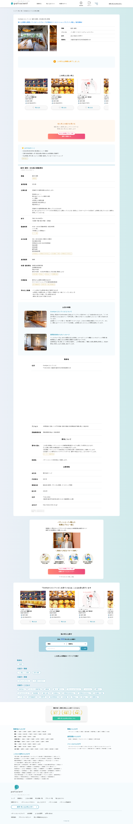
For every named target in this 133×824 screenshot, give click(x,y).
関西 (15, 731)
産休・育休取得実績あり (19, 778)
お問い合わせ (48, 813)
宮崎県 (46, 749)
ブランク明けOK (28, 774)
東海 (15, 736)
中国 (15, 744)
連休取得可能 (57, 774)
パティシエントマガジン (28, 802)
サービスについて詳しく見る (67, 576)
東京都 (19, 734)
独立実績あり (17, 758)
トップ (15, 10)
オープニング (34, 756)
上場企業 (32, 758)
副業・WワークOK (48, 772)
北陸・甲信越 (17, 741)
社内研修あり (25, 770)
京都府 (34, 731)
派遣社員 (91, 739)
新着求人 (39, 3)
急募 (31, 770)
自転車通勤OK (57, 768)
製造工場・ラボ (91, 748)
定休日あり (49, 758)
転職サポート (63, 3)
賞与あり (16, 766)
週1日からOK (28, 762)
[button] (17, 39)
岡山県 (24, 744)
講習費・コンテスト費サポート (48, 766)
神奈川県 (25, 734)
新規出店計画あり (48, 756)
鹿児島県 (51, 749)
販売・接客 (87, 731)
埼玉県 (35, 734)
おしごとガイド (41, 802)
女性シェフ (56, 756)
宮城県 (28, 739)
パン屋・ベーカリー (82, 748)
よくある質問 (38, 813)
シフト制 (56, 760)
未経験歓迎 (36, 770)
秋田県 (42, 739)
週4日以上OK (17, 764)
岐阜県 (29, 736)
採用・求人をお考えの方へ (24, 807)
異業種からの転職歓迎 (26, 772)
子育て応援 (16, 756)
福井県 (37, 741)
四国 (15, 746)
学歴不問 (57, 770)
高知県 (34, 746)
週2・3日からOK (36, 762)
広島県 (19, 744)
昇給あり (59, 764)
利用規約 (13, 817)
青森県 (32, 739)
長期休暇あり (37, 778)
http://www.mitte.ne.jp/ (50, 505)
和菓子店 (98, 748)
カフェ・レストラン (72, 748)
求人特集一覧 (39, 798)
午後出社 (35, 760)
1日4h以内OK (25, 764)
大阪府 (19, 731)
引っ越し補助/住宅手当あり (49, 764)
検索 (84, 648)
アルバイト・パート (83, 739)
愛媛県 (19, 746)
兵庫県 (24, 731)
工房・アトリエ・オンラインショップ (102, 746)
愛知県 (19, 736)
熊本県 (36, 749)
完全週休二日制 (45, 778)
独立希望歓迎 (17, 772)
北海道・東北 (17, 739)
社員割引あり (17, 768)
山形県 (47, 739)
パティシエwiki (53, 802)
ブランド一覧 (49, 798)
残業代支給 (22, 766)
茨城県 (40, 734)
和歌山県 (44, 731)
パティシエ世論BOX (65, 802)
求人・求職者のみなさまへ (41, 817)
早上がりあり (49, 760)
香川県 (24, 746)
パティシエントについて (18, 813)
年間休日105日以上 (25, 776)
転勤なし (36, 768)
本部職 (103, 731)
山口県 (39, 744)
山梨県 (42, 741)
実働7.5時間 (56, 758)
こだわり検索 (29, 798)
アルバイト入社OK (48, 774)
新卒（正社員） (97, 739)
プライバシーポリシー (25, 817)
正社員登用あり (36, 766)
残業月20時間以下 (18, 760)
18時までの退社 (27, 760)
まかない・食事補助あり (27, 768)
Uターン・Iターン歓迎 (37, 772)
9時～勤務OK (33, 764)
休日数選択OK (29, 778)
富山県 (28, 741)
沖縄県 (56, 749)
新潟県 (23, 741)
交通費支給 (29, 766)
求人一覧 (20, 10)
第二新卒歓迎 (43, 770)
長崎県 (31, 749)
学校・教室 (104, 748)
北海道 (23, 739)
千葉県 (30, 734)
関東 (15, 734)
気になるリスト (50, 3)
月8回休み (16, 776)
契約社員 (75, 739)
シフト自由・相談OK (18, 762)
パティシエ (70, 731)
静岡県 (24, 736)
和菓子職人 (93, 731)
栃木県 (44, 734)
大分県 (41, 749)
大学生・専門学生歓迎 (18, 774)
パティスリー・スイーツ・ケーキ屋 (75, 746)
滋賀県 (29, 731)
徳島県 (29, 746)
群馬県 (49, 734)
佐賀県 (27, 749)
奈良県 (39, 731)
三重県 (34, 736)
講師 (99, 731)
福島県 (52, 739)
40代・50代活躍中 (38, 774)
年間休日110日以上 (35, 776)
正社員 (69, 739)
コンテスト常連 (25, 758)
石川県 (32, 741)
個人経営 (40, 756)
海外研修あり (17, 770)
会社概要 (29, 813)
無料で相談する (66, 135)
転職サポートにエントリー (66, 570)
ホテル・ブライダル (88, 746)
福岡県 (22, 749)
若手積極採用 (51, 770)
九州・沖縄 (16, 749)
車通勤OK (42, 768)
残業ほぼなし (41, 760)
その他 (107, 731)
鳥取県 (34, 744)
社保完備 (40, 764)
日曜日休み (43, 776)
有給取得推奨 (50, 776)
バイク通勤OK (49, 768)
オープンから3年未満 (40, 758)
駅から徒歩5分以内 (25, 756)
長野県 (47, 741)
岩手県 (37, 739)
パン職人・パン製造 (79, 731)
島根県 (29, 744)
